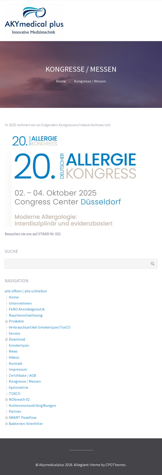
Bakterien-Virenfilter (26, 423)
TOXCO (14, 393)
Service (14, 333)
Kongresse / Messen (25, 381)
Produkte (16, 321)
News (13, 351)
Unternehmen (20, 303)
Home (61, 81)
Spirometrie (18, 387)
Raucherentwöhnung (26, 315)
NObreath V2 (19, 399)
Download (17, 339)
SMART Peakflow (22, 417)
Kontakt (16, 363)
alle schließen (35, 291)
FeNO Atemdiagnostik (27, 309)
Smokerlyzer (19, 345)
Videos (14, 357)
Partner (15, 411)
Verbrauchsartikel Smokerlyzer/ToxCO (39, 327)
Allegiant (81, 464)
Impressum (18, 369)
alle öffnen (13, 291)
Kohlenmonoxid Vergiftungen (32, 405)
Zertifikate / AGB (22, 375)
